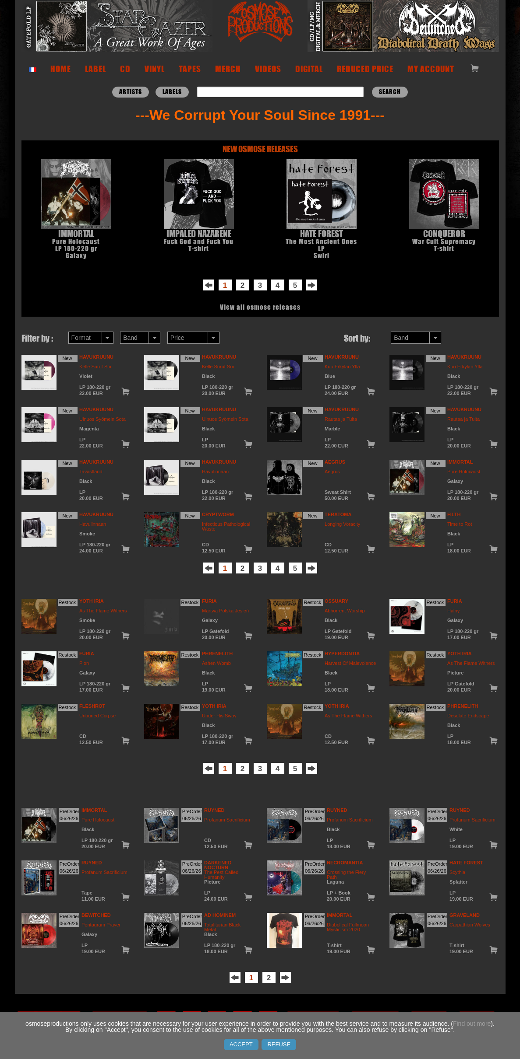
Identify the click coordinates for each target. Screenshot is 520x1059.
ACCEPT (241, 1044)
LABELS (172, 91)
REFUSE (278, 1044)
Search (390, 91)
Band (130, 337)
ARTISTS (130, 91)
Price (177, 337)
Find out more (472, 1023)
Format (81, 337)
